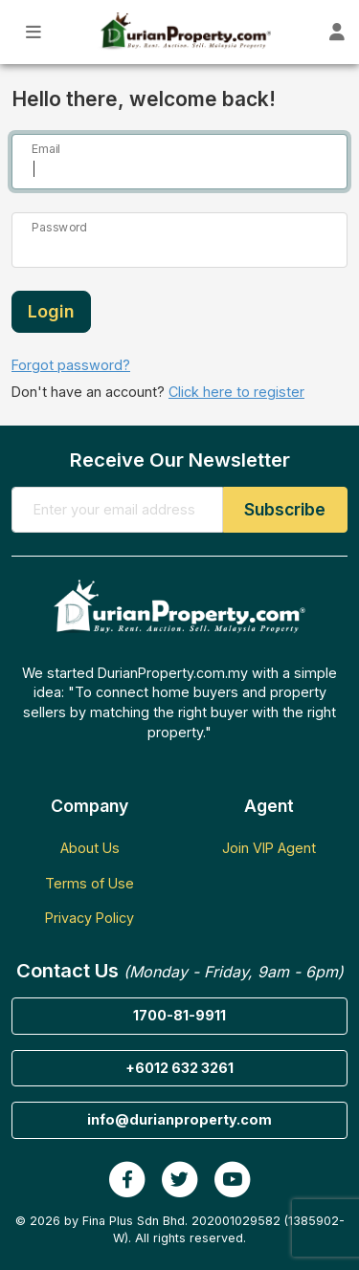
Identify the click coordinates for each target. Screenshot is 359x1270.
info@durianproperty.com (179, 1119)
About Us (90, 848)
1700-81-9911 (179, 1015)
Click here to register (236, 391)
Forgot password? (70, 365)
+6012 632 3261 (179, 1068)
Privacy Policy (89, 917)
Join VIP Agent (269, 848)
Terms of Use (89, 883)
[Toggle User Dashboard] (337, 32)
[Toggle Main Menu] (33, 32)
